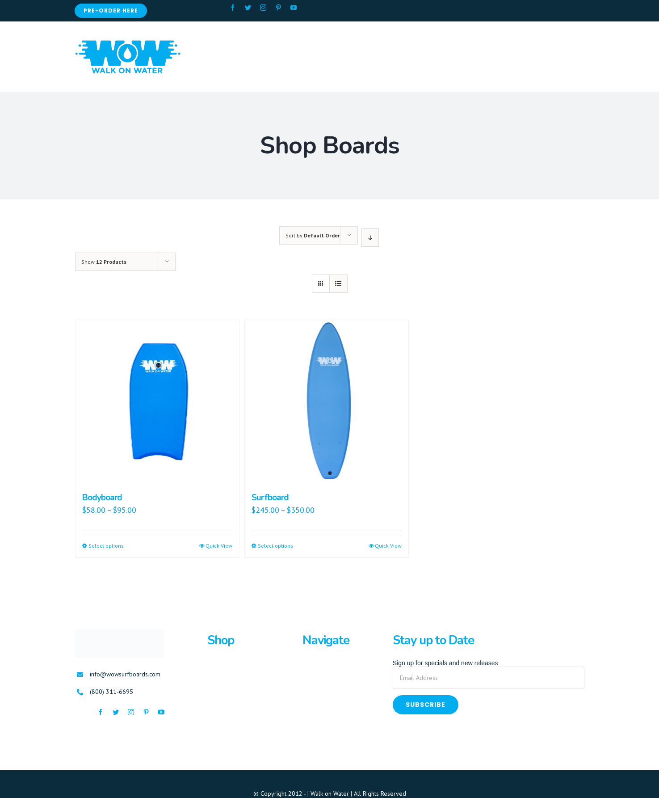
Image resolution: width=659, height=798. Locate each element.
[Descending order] (370, 237)
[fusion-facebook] (233, 7)
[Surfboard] (326, 402)
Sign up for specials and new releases (445, 663)
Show (103, 261)
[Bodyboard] (157, 402)
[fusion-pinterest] (278, 7)
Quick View (219, 545)
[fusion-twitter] (248, 7)
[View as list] (338, 283)
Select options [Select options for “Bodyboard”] (106, 545)
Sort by (312, 235)
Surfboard (270, 497)
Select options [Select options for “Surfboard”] (275, 545)
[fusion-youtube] (293, 7)
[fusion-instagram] (263, 7)
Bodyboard (102, 497)
